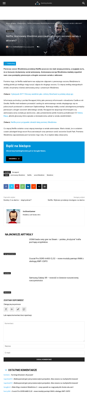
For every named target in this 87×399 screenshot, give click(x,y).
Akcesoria (7, 292)
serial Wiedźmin (39, 175)
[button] (83, 3)
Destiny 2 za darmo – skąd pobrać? (18, 200)
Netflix (29, 175)
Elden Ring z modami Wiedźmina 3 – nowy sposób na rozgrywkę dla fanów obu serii (42, 387)
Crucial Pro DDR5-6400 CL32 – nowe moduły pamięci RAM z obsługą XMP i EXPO (41, 391)
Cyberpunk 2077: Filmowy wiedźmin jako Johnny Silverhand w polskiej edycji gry (42, 94)
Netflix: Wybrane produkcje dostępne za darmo (66, 200)
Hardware (7, 273)
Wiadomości (21, 23)
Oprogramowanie (9, 254)
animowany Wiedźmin (18, 175)
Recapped (15, 172)
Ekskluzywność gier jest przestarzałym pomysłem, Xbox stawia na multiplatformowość (46, 379)
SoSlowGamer (18, 47)
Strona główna (11, 23)
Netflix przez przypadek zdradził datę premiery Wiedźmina (33, 122)
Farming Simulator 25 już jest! (22, 375)
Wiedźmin (50, 175)
